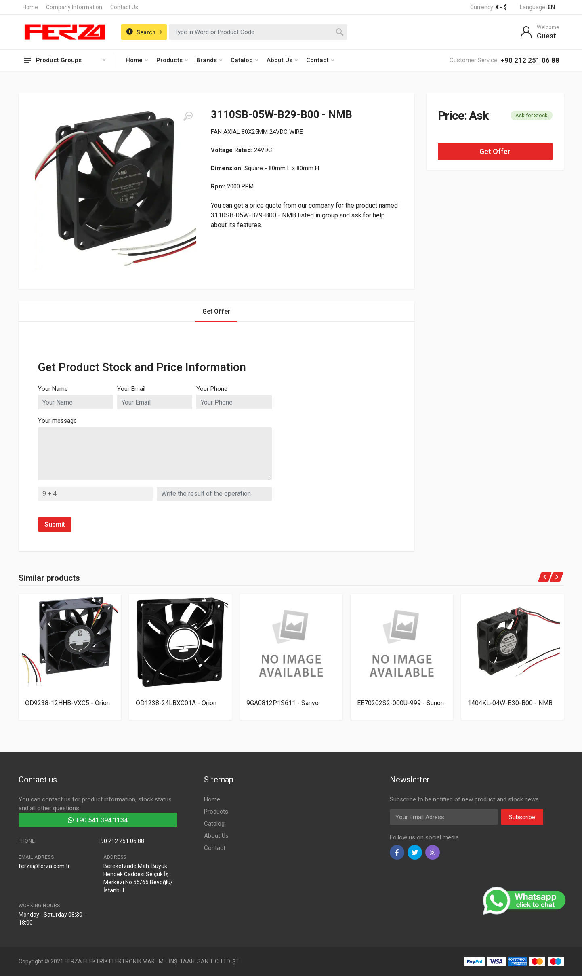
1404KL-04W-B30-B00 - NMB (510, 703)
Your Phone (211, 388)
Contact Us (124, 7)
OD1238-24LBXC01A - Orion (176, 703)
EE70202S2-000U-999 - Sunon (400, 703)
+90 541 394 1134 (98, 820)
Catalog (244, 60)
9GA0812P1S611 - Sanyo (282, 703)
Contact (320, 60)
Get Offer (495, 151)
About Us (282, 60)
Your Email (131, 388)
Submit (54, 524)
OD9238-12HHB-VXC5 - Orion (67, 703)
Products (172, 60)
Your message (57, 420)
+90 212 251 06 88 (120, 841)
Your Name (53, 388)
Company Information (74, 7)
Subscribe (522, 817)
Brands (209, 60)
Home (30, 7)
